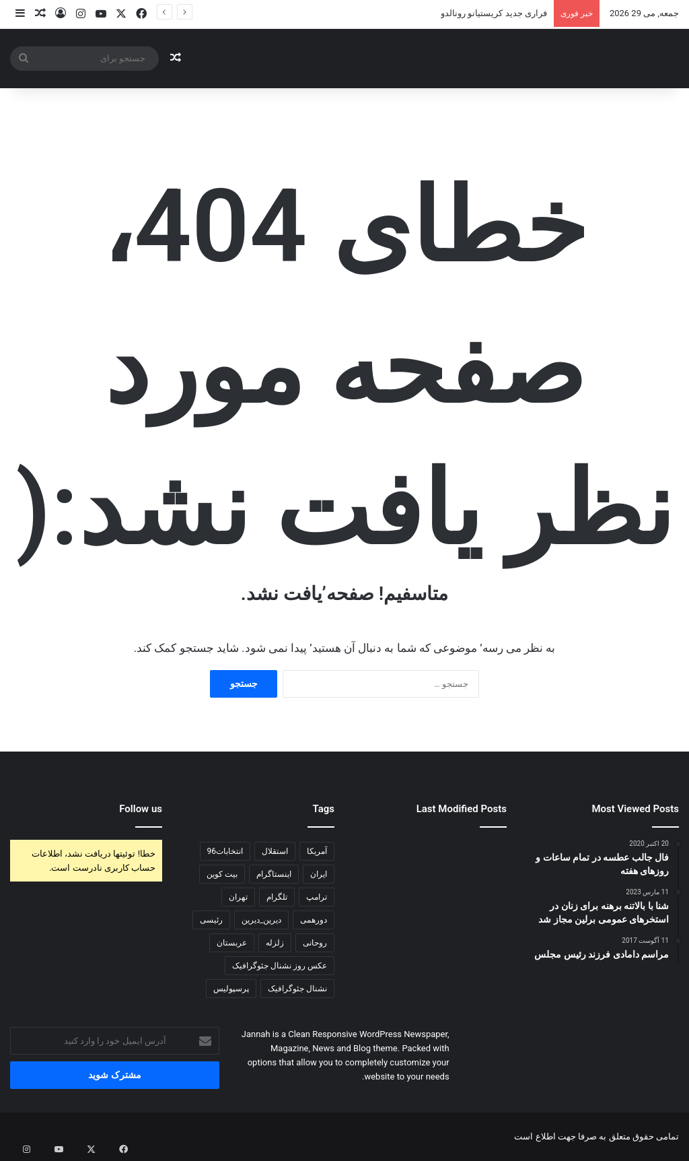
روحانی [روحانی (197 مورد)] (315, 943)
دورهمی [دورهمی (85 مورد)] (313, 920)
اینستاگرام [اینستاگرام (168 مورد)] (273, 874)
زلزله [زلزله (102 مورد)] (275, 943)
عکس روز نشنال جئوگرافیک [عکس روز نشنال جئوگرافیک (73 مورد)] (279, 965)
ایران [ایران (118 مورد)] (318, 874)
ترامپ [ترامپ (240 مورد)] (316, 897)
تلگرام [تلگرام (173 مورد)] (276, 897)
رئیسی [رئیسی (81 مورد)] (211, 920)
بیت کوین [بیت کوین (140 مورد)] (222, 874)
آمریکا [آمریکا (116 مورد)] (317, 851)
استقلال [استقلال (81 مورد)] (275, 851)
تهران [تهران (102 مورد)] (238, 897)
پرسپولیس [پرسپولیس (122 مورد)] (231, 988)
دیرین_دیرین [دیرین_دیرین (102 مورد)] (261, 920)
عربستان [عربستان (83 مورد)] (232, 943)
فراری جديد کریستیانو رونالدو (494, 13)
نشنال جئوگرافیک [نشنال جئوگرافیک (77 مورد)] (297, 988)
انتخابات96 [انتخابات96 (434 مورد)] (225, 851)
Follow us (140, 809)
